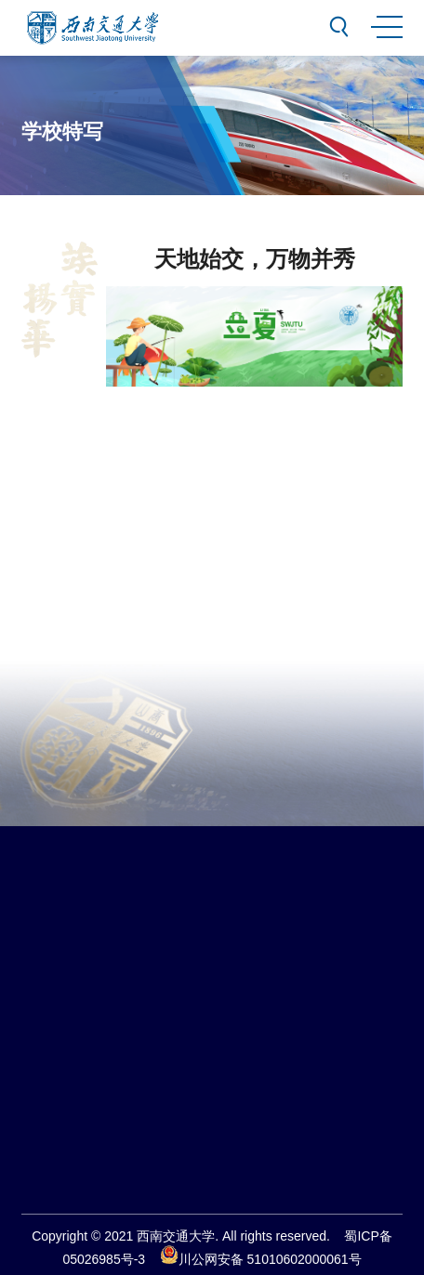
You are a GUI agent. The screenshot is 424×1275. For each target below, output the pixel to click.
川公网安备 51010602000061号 (261, 1259)
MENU (386, 23)
